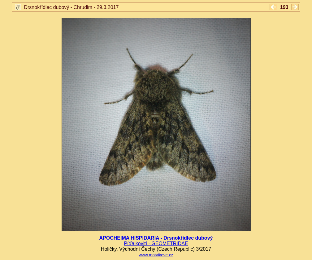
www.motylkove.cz (156, 255)
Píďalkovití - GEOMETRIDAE (156, 243)
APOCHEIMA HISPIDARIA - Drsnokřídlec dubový (156, 238)
